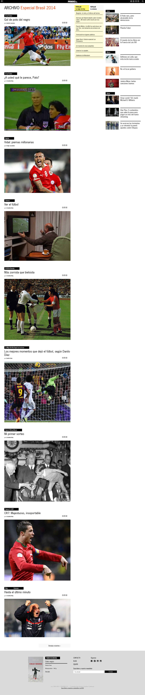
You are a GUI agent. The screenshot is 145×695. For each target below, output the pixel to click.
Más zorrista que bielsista (19, 272)
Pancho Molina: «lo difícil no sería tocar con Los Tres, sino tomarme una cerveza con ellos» (88, 28)
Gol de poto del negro (17, 19)
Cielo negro (49, 661)
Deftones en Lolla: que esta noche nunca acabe (129, 58)
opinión (7, 138)
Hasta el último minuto (11, 430)
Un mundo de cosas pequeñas (85, 46)
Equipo (75, 664)
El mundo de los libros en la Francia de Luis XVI (130, 41)
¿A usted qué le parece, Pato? (21, 77)
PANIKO (72, 1)
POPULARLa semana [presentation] (93, 8)
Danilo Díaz (9, 358)
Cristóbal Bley (9, 81)
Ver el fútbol (11, 204)
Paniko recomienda (51, 658)
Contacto (76, 658)
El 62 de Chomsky (9, 268)
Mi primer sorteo (14, 434)
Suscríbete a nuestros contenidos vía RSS (72, 688)
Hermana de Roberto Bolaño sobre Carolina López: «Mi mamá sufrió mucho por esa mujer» (88, 19)
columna (7, 201)
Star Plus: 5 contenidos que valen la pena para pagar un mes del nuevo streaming (129, 113)
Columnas (16, 588)
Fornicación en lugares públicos (85, 35)
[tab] (82, 8)
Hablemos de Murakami (83, 55)
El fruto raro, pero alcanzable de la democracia (127, 18)
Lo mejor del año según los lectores (14, 348)
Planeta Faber (125, 28)
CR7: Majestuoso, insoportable (22, 513)
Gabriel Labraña (10, 23)
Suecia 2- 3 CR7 (9, 509)
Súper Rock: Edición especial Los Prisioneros (86, 40)
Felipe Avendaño (10, 145)
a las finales (8, 16)
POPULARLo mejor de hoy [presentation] (80, 8)
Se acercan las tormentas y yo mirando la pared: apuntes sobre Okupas (130, 125)
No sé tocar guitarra (128, 69)
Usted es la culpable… (82, 51)
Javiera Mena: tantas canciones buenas (128, 82)
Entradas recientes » (55, 646)
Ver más (47, 671)
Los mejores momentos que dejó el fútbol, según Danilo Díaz (37, 353)
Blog (6, 588)
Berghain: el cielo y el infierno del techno (88, 13)
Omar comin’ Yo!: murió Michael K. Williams (129, 99)
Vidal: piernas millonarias (19, 142)
